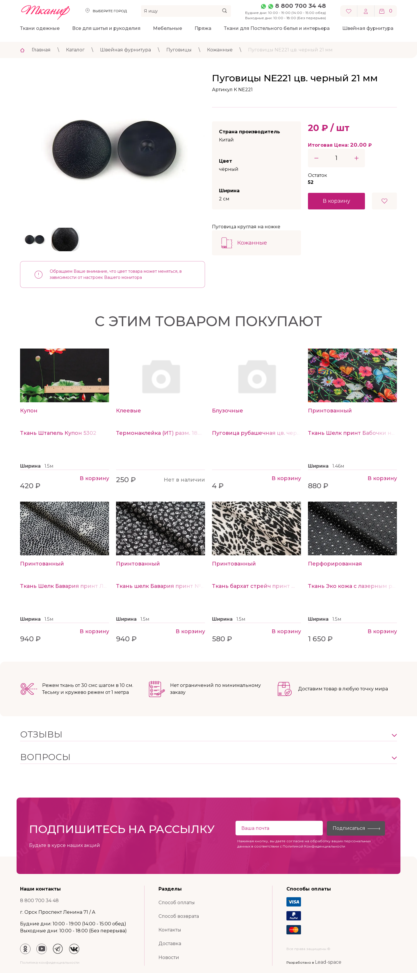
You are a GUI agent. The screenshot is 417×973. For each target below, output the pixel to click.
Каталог (75, 50)
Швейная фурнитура (367, 28)
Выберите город (110, 11)
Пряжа (203, 28)
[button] (208, 734)
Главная (41, 50)
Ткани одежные (40, 28)
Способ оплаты (176, 902)
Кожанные (220, 50)
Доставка (169, 943)
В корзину (336, 201)
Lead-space (328, 962)
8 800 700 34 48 (300, 5)
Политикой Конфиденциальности (314, 846)
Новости (168, 957)
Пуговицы (179, 50)
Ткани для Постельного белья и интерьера (277, 28)
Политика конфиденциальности (49, 962)
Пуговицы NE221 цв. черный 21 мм (290, 50)
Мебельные (167, 28)
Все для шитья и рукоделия (106, 28)
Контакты (169, 930)
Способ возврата (178, 916)
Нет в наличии (184, 480)
